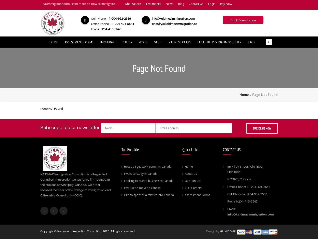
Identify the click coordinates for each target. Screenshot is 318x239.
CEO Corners (193, 188)
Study (127, 42)
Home (53, 42)
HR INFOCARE (228, 231)
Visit (157, 42)
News (169, 4)
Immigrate (108, 42)
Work (143, 42)
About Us (191, 174)
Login (211, 4)
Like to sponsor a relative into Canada (149, 195)
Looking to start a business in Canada (148, 181)
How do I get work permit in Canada (147, 166)
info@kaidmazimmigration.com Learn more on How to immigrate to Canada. (82, 4)
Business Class (179, 42)
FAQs (251, 42)
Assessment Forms (78, 42)
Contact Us (196, 4)
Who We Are (133, 4)
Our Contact (193, 181)
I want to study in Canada (140, 174)
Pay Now (226, 4)
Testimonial (153, 4)
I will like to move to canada (142, 188)
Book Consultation (243, 20)
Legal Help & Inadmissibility (219, 42)
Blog (181, 4)
